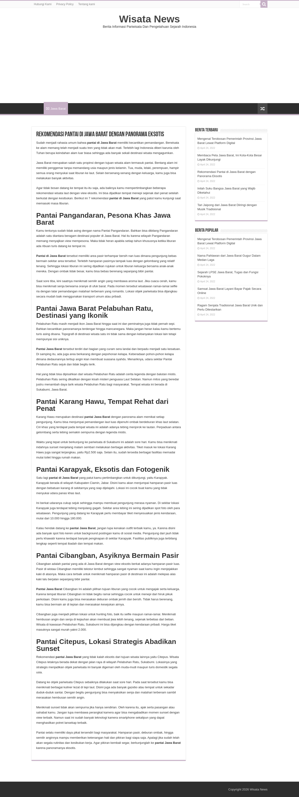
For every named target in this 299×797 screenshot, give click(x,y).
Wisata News (149, 18)
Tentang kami (86, 4)
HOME (38, 108)
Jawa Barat (56, 108)
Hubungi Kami (42, 4)
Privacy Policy (65, 4)
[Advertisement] (149, 63)
